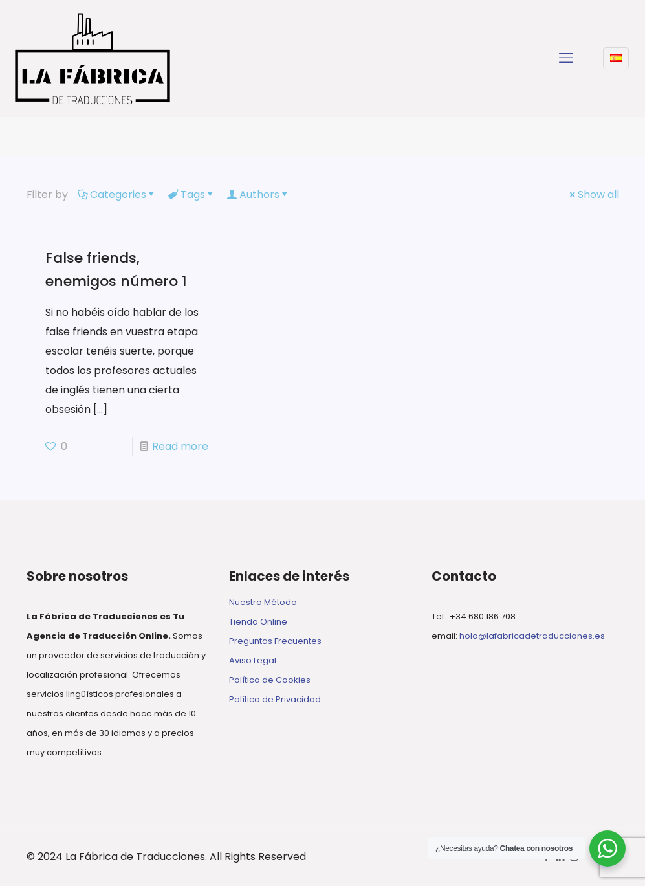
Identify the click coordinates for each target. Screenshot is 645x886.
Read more (180, 446)
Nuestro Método (263, 602)
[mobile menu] (566, 58)
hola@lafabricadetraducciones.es (532, 636)
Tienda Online (258, 621)
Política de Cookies (270, 680)
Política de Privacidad (275, 699)
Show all (593, 194)
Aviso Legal (252, 660)
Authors (258, 194)
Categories (117, 194)
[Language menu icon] (616, 58)
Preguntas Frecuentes (275, 641)
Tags (191, 194)
